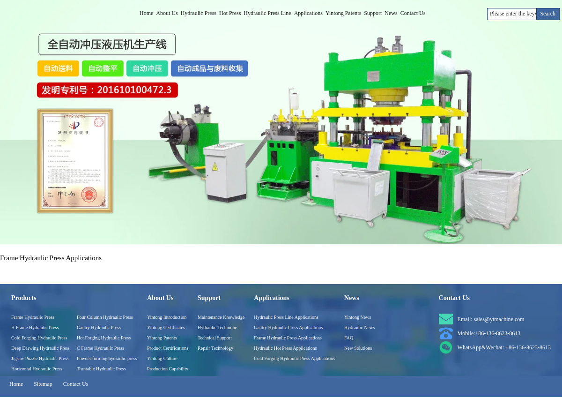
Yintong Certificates (166, 327)
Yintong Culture (162, 358)
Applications (308, 13)
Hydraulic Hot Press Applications (285, 348)
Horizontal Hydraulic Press (36, 368)
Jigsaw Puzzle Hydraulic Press (39, 358)
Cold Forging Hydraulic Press (39, 337)
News (391, 13)
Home (146, 13)
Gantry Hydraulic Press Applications (288, 327)
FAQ (348, 337)
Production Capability (167, 368)
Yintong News (357, 317)
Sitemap (43, 384)
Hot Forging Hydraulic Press (104, 337)
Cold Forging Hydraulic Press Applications (294, 358)
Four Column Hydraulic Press (105, 317)
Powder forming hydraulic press (107, 358)
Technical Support (215, 337)
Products (23, 297)
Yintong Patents (343, 13)
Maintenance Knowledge (221, 317)
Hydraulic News (359, 327)
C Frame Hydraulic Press (100, 348)
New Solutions (358, 348)
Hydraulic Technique (217, 327)
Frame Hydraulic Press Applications (288, 337)
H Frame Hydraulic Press (35, 327)
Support (373, 13)
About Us (166, 13)
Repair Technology (215, 348)
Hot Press (230, 13)
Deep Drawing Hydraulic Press (40, 348)
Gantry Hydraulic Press (99, 327)
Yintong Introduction (166, 317)
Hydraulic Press (198, 13)
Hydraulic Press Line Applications (286, 317)
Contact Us (413, 13)
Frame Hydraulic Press (32, 317)
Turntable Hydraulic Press (101, 368)
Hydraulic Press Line (267, 13)
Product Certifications (167, 348)
